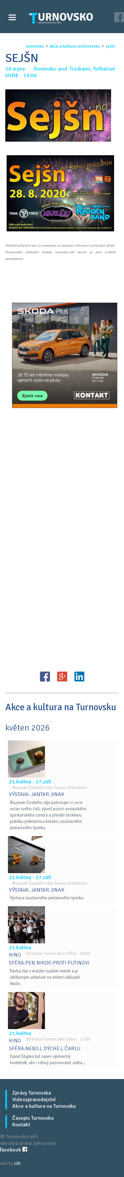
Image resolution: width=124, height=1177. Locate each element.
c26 (17, 1163)
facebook (13, 1150)
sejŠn (110, 46)
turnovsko (35, 46)
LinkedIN (79, 676)
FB (45, 676)
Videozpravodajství (34, 1099)
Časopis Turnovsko (33, 1118)
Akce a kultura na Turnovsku (44, 1106)
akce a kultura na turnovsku (75, 46)
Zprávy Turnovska (31, 1093)
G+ (62, 676)
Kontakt (21, 1124)
